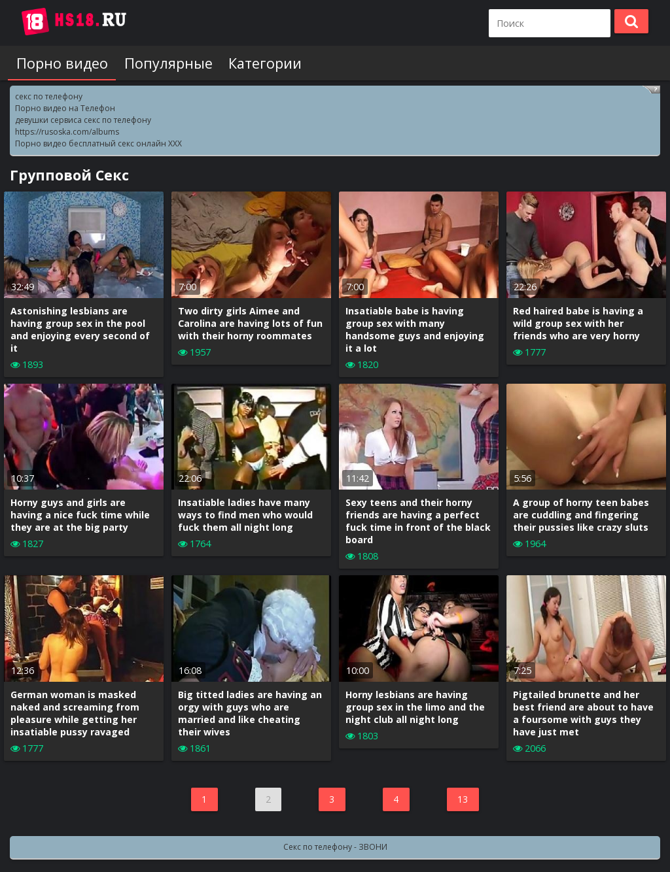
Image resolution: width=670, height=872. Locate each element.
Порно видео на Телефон (65, 108)
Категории (263, 63)
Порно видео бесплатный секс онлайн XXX (98, 143)
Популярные (167, 63)
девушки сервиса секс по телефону (83, 120)
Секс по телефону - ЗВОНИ (335, 846)
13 (462, 799)
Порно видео (61, 63)
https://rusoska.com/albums (67, 131)
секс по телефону (48, 96)
